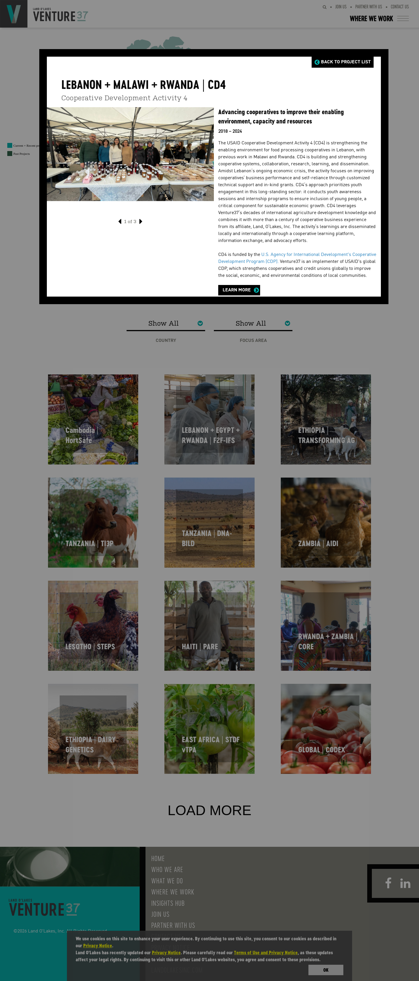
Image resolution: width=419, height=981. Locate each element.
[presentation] (119, 220)
